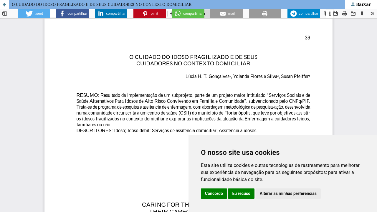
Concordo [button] (214, 193)
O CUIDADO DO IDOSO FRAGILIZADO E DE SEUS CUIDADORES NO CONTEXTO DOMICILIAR (101, 4)
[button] (34, 13)
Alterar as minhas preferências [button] (288, 193)
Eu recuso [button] (241, 193)
